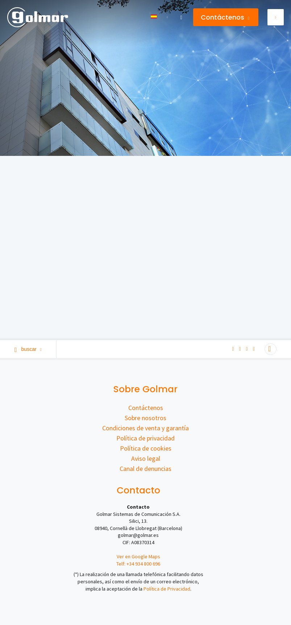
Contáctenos (225, 17)
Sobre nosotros (145, 418)
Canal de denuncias (145, 468)
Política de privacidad (145, 438)
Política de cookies (145, 448)
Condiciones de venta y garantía (145, 428)
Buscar (28, 349)
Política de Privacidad (167, 588)
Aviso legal (145, 458)
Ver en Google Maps (138, 556)
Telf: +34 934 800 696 (138, 563)
